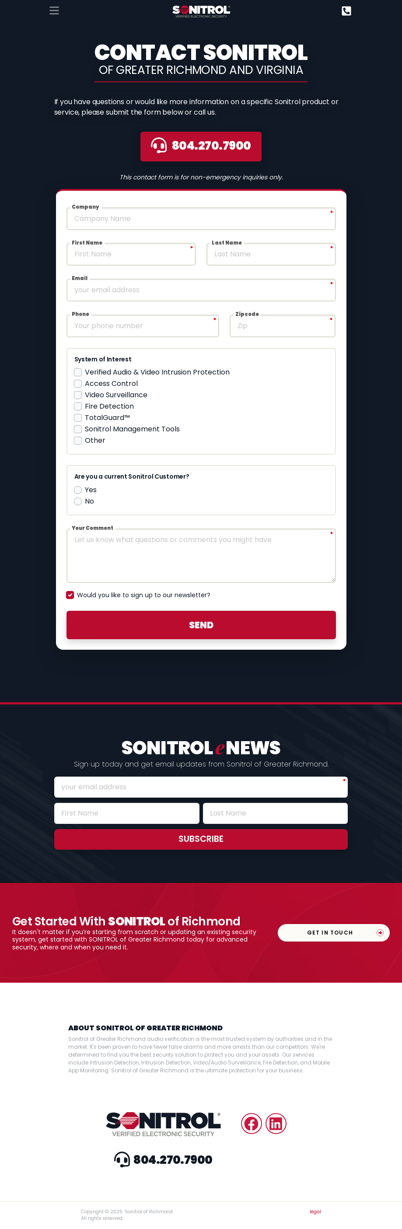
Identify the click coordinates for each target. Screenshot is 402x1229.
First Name (87, 242)
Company (85, 206)
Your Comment (92, 528)
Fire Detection (109, 406)
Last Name (227, 242)
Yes (91, 490)
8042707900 (201, 145)
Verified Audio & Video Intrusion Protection (157, 372)
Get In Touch (330, 932)
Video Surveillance (116, 395)
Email (79, 278)
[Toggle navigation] (54, 11)
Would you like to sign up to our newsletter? (143, 595)
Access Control (111, 383)
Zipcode (247, 314)
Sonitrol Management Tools (132, 429)
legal (315, 1211)
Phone (80, 314)
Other (95, 440)
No (89, 501)
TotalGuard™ (107, 418)
